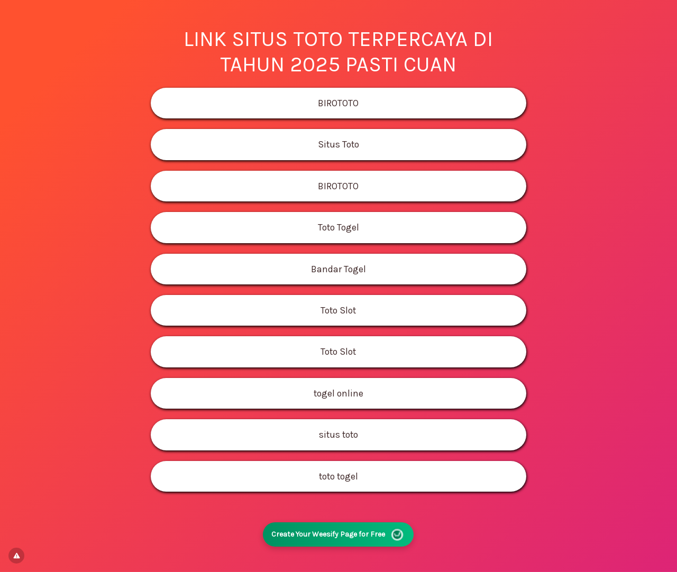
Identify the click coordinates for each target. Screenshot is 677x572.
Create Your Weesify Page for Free (338, 534)
